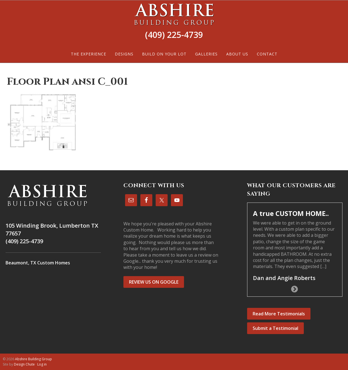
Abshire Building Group (174, 14)
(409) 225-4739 (174, 34)
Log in (42, 364)
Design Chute (24, 364)
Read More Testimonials (279, 314)
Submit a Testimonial (275, 328)
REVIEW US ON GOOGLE (153, 282)
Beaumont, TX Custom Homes (38, 263)
